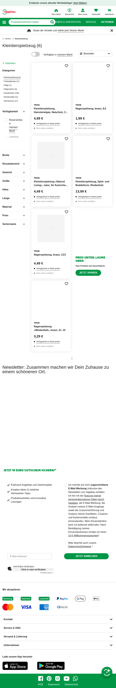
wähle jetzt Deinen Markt (71, 30)
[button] (4, 22)
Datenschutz (71, 684)
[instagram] (57, 678)
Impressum (54, 684)
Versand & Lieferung (15, 636)
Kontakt (8, 619)
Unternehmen (11, 645)
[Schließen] (112, 30)
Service (90, 22)
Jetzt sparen (88, 272)
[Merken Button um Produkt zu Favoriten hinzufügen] (66, 66)
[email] (29, 556)
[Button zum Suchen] (52, 22)
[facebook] (40, 678)
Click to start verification (33, 569)
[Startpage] (9, 12)
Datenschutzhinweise (79, 546)
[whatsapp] (75, 678)
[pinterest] (49, 678)
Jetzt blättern (80, 3)
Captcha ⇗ (46, 573)
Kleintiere (10, 63)
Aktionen (107, 22)
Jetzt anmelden (86, 556)
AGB (40, 684)
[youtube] (66, 678)
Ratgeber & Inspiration (65, 22)
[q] (29, 22)
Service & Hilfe (12, 628)
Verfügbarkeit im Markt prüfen (48, 124)
